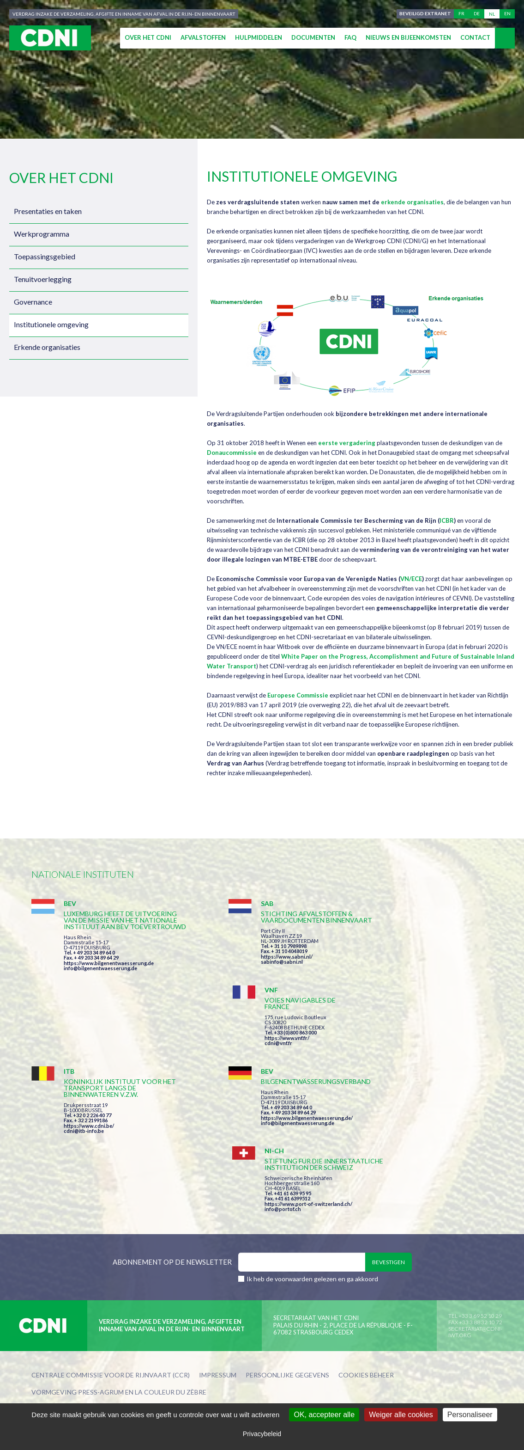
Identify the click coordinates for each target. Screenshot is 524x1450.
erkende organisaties (412, 202)
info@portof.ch (397, 1075)
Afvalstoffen (203, 37)
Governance (33, 301)
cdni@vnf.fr (393, 957)
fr (461, 14)
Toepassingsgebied (44, 256)
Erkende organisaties (47, 347)
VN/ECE (411, 578)
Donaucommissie (232, 452)
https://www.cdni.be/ (89, 1071)
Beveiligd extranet (425, 14)
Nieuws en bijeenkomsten (408, 37)
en (507, 14)
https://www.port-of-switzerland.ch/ (423, 1070)
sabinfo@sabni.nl (243, 968)
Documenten (313, 37)
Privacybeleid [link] (262, 1434)
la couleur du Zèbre (170, 1260)
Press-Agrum (101, 1260)
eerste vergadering (346, 443)
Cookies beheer (366, 1243)
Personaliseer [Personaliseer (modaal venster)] (470, 1415)
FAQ (350, 37)
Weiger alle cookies (401, 1415)
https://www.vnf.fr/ (401, 951)
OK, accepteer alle (324, 1415)
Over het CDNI (148, 37)
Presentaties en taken (48, 211)
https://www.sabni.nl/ (247, 963)
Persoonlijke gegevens (287, 1243)
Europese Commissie (297, 695)
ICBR (447, 520)
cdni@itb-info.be (84, 1076)
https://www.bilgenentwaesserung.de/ (267, 1057)
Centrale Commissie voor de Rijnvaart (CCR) (110, 1243)
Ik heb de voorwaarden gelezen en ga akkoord (312, 1146)
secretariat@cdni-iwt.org (475, 1199)
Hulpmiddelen (258, 37)
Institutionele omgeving (51, 324)
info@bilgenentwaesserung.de (100, 981)
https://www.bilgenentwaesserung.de (109, 976)
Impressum (217, 1243)
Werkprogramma (41, 233)
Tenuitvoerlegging (43, 279)
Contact (475, 37)
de (477, 14)
